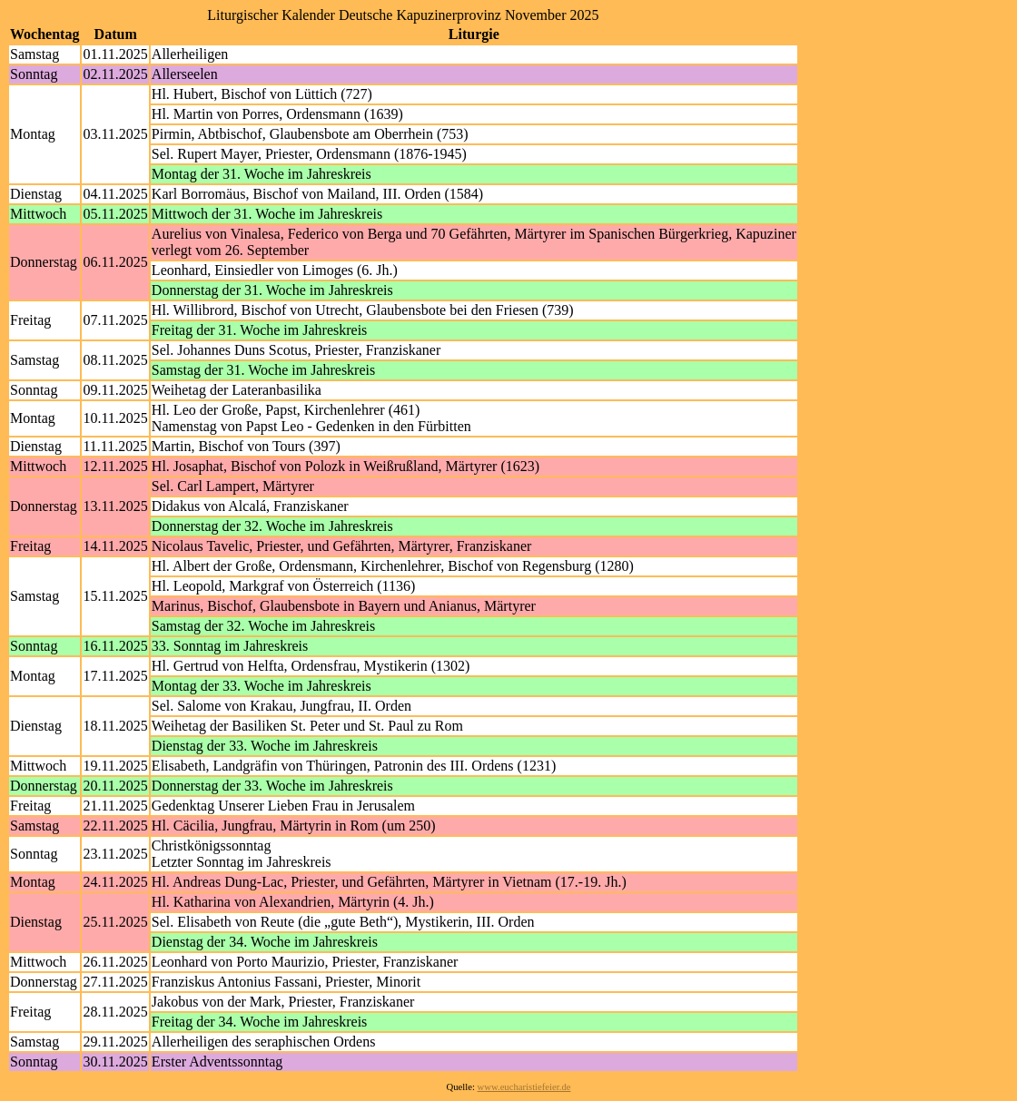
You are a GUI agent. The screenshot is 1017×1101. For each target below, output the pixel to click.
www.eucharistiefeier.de (524, 1087)
